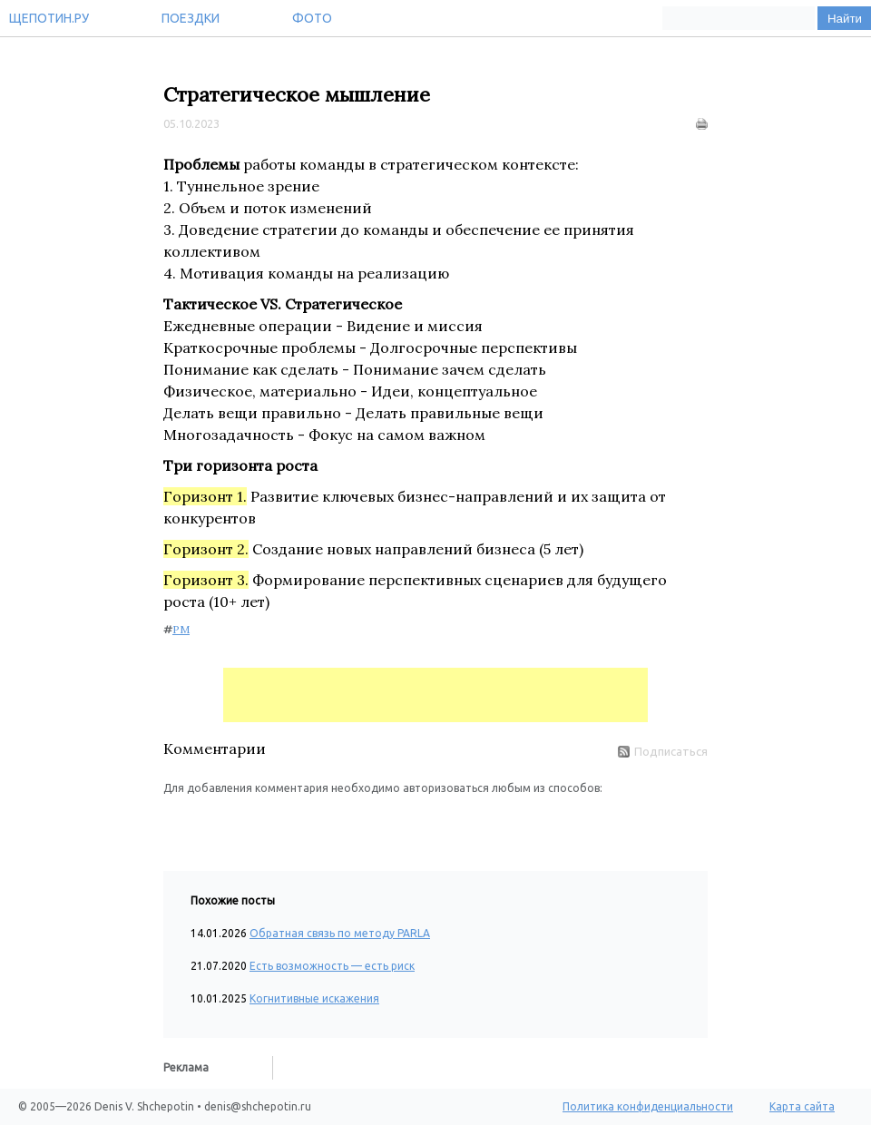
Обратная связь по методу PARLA (340, 933)
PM (181, 629)
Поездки (190, 18)
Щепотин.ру (49, 18)
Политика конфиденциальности (648, 1106)
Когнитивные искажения (314, 998)
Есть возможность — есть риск (332, 966)
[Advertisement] (435, 695)
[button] (177, 823)
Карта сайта (802, 1106)
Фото (312, 18)
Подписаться (663, 751)
